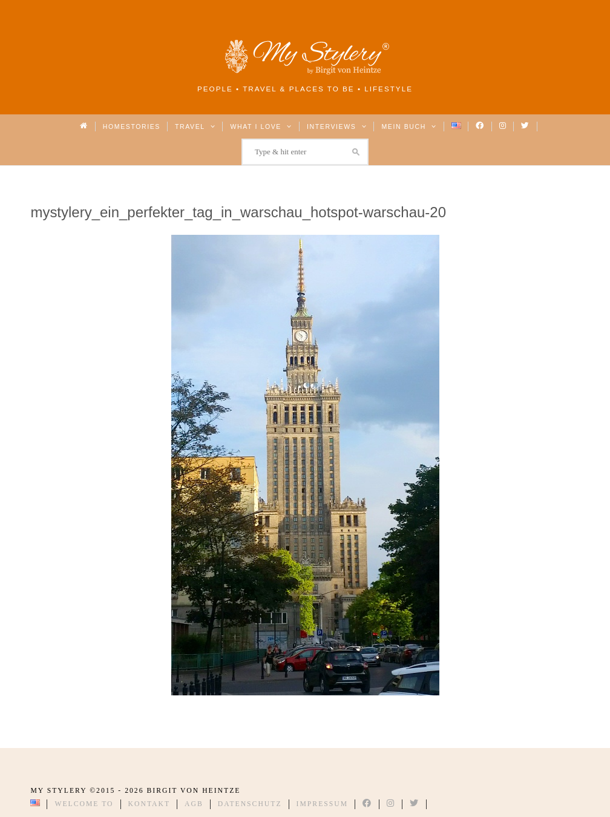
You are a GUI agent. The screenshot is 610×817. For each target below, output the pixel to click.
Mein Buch (409, 126)
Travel (195, 126)
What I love (261, 126)
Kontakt (149, 804)
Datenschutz (250, 804)
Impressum (323, 804)
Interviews (337, 126)
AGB (194, 804)
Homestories (131, 126)
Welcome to (83, 804)
